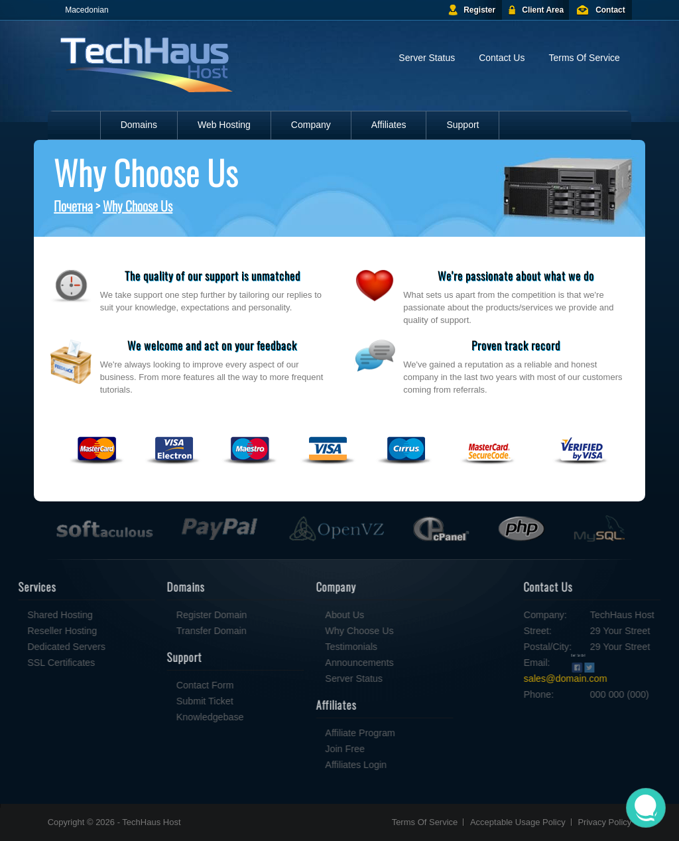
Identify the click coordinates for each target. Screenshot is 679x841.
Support (462, 124)
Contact (610, 10)
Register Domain (170, 615)
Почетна (73, 206)
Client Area (543, 10)
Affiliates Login (314, 764)
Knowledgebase (168, 717)
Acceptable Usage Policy (518, 822)
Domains (139, 124)
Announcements (317, 662)
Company (311, 124)
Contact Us (502, 57)
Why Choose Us (137, 206)
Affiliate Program (318, 733)
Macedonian (86, 10)
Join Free (303, 749)
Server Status (427, 57)
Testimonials (309, 646)
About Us (302, 615)
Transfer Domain (170, 630)
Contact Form (163, 685)
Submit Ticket (163, 701)
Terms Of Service (583, 57)
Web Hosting (224, 124)
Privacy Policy (604, 822)
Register (479, 10)
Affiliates (388, 124)
